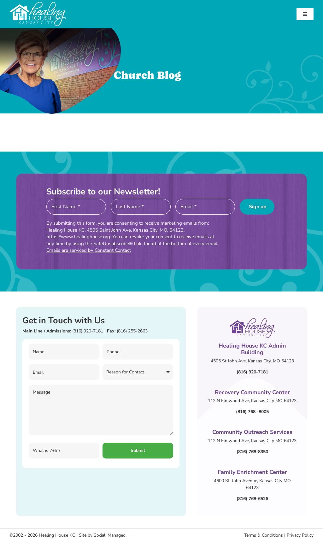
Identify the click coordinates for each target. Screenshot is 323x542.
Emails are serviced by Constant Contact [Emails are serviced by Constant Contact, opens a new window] (88, 250)
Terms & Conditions (263, 535)
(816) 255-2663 (132, 331)
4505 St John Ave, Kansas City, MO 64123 (252, 361)
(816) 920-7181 (87, 331)
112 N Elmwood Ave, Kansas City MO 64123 (252, 401)
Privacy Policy (300, 535)
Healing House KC (57, 535)
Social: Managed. (110, 535)
